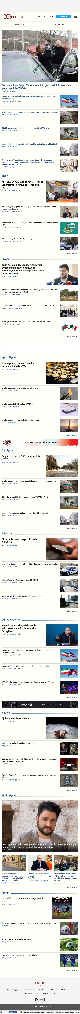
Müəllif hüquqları (67, 990)
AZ (50, 16)
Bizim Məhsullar (52, 990)
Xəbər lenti (60, 24)
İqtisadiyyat (9, 357)
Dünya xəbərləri (11, 619)
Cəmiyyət (7, 450)
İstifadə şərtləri (29, 993)
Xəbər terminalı (63, 17)
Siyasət (6, 259)
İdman (5, 892)
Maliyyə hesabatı (28, 990)
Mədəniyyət (9, 795)
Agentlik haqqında (13, 990)
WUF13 (6, 176)
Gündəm (7, 533)
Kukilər (54, 993)
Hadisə (6, 712)
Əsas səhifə (20, 24)
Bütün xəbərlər (72, 254)
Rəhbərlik (41, 990)
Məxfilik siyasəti (43, 993)
